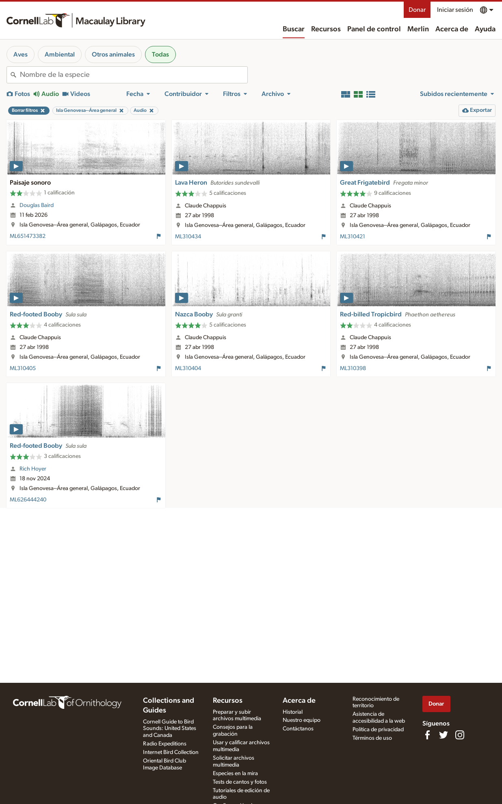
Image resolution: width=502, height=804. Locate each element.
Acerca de (451, 29)
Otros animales (113, 54)
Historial (293, 712)
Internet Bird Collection (171, 752)
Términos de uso (372, 738)
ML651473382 (27, 236)
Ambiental (60, 54)
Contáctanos (298, 729)
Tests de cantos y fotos (240, 782)
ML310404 (188, 368)
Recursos (326, 29)
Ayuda (485, 29)
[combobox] (133, 75)
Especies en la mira (235, 773)
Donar (417, 10)
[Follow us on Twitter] (443, 735)
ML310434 (188, 237)
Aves (20, 54)
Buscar (294, 29)
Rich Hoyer (32, 469)
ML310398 (353, 368)
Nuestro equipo (301, 720)
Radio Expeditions (164, 744)
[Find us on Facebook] (427, 735)
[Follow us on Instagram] (460, 735)
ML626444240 (28, 500)
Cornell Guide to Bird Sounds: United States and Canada (169, 729)
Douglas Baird (36, 205)
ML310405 (23, 368)
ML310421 (352, 237)
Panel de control (374, 29)
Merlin (418, 29)
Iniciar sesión (455, 10)
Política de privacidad (378, 729)
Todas (160, 54)
